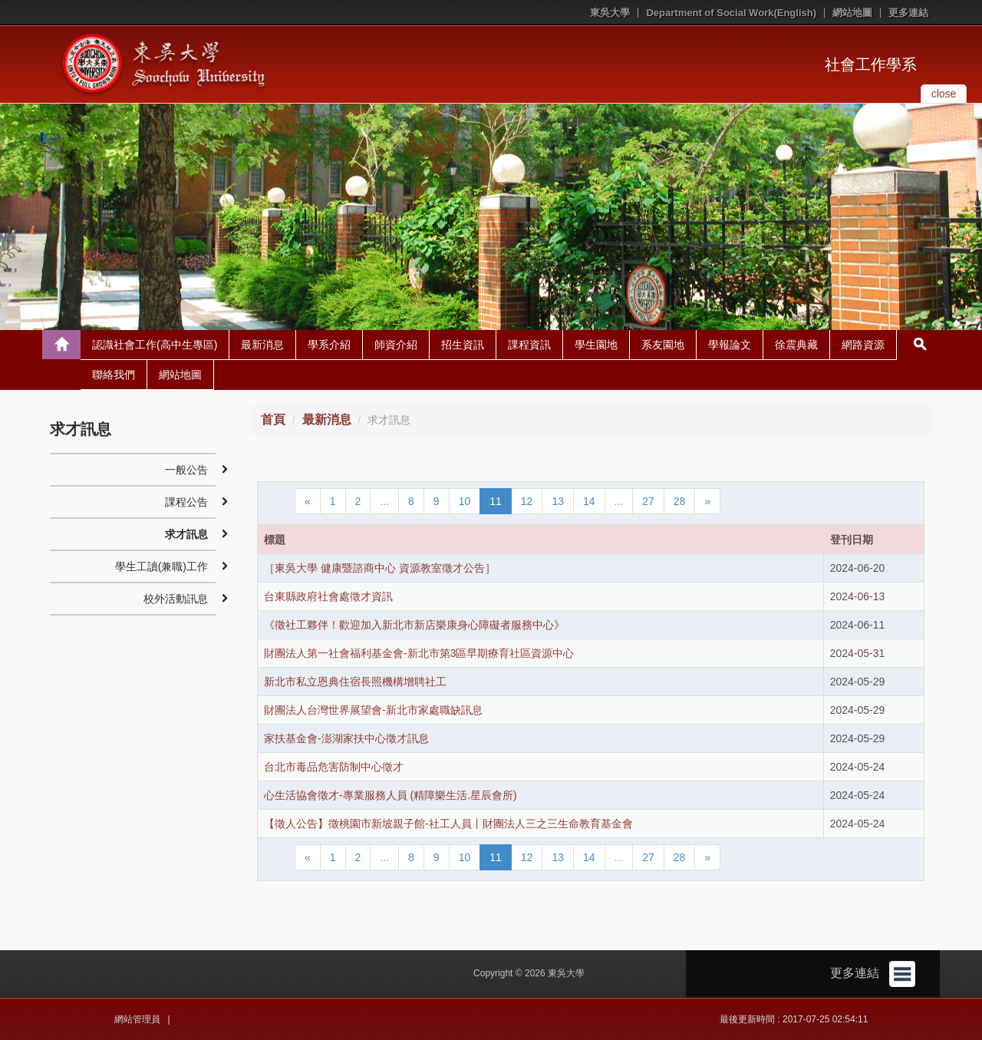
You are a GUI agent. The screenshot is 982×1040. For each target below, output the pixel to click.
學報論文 (729, 344)
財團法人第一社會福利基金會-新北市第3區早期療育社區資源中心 (419, 653)
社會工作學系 (871, 64)
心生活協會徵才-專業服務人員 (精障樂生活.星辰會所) (390, 795)
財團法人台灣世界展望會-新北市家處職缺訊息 (373, 710)
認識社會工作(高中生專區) (154, 344)
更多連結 (908, 13)
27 (648, 501)
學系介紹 (329, 344)
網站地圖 (852, 13)
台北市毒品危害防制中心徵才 (334, 767)
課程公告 (186, 502)
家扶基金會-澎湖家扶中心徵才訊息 (346, 738)
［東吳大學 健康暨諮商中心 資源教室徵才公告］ (380, 568)
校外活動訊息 (175, 599)
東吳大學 (610, 13)
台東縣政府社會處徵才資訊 (328, 596)
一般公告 (186, 470)
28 (680, 501)
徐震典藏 (796, 344)
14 (589, 501)
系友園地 (662, 344)
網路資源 (863, 344)
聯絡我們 (113, 374)
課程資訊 (529, 344)
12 (527, 501)
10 (465, 501)
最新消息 (262, 344)
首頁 (273, 419)
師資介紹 (395, 344)
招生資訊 (462, 344)
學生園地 (596, 344)
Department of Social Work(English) (731, 13)
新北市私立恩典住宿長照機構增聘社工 (355, 681)
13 (558, 501)
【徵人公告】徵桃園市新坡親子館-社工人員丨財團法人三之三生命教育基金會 (448, 823)
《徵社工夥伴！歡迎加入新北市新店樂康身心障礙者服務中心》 (414, 625)
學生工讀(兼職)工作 (161, 566)
